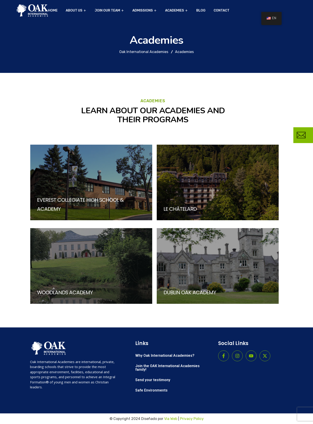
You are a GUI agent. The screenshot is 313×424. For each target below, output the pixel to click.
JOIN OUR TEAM (107, 10)
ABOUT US (74, 10)
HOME (53, 10)
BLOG (201, 10)
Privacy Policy (192, 419)
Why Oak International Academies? (164, 355)
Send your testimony (152, 380)
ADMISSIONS (142, 10)
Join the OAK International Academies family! (167, 368)
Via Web (170, 419)
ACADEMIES (174, 10)
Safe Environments (151, 390)
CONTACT (221, 10)
